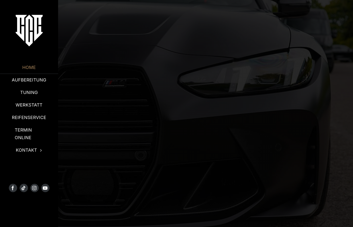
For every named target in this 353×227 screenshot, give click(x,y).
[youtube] (45, 188)
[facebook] (13, 188)
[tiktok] (24, 188)
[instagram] (34, 188)
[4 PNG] (29, 16)
